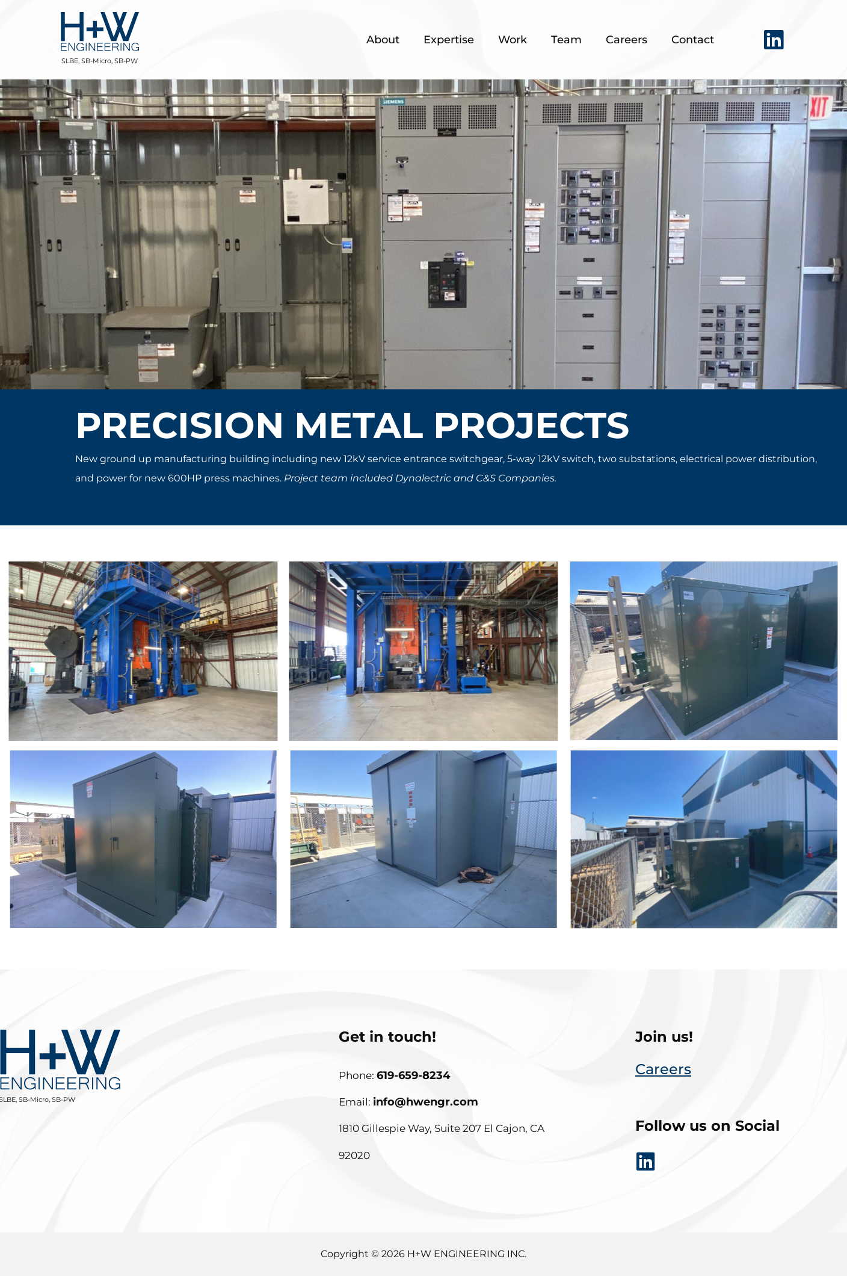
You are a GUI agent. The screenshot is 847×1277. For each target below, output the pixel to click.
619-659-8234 (413, 1075)
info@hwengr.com (425, 1101)
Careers (626, 39)
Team (566, 39)
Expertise (449, 39)
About (382, 39)
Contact (692, 39)
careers (663, 1069)
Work (512, 39)
